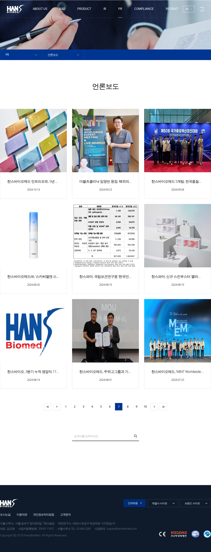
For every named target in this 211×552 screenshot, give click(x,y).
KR (187, 9)
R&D (62, 9)
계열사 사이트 (159, 503)
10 (145, 406)
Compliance (144, 9)
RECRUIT (172, 9)
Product (84, 9)
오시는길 (5, 514)
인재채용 (133, 503)
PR (120, 9)
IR (104, 9)
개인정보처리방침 (43, 514)
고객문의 (65, 514)
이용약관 (22, 514)
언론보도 (53, 55)
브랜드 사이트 (192, 503)
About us (40, 9)
